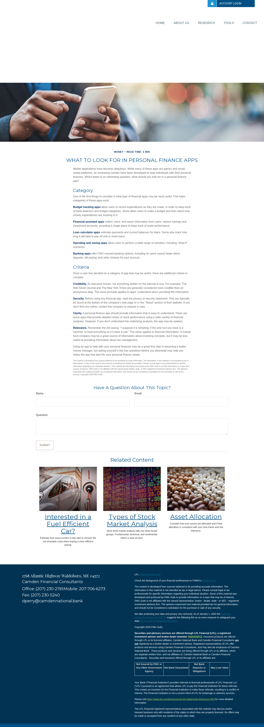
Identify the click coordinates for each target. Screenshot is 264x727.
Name (39, 390)
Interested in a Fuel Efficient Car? (68, 520)
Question (42, 411)
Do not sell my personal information (158, 617)
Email (138, 390)
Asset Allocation (196, 513)
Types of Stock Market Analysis (132, 516)
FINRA (191, 633)
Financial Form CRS (149, 571)
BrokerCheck (209, 577)
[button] (164, 21)
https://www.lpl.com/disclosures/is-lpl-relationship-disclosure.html (181, 695)
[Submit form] (44, 441)
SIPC (198, 633)
